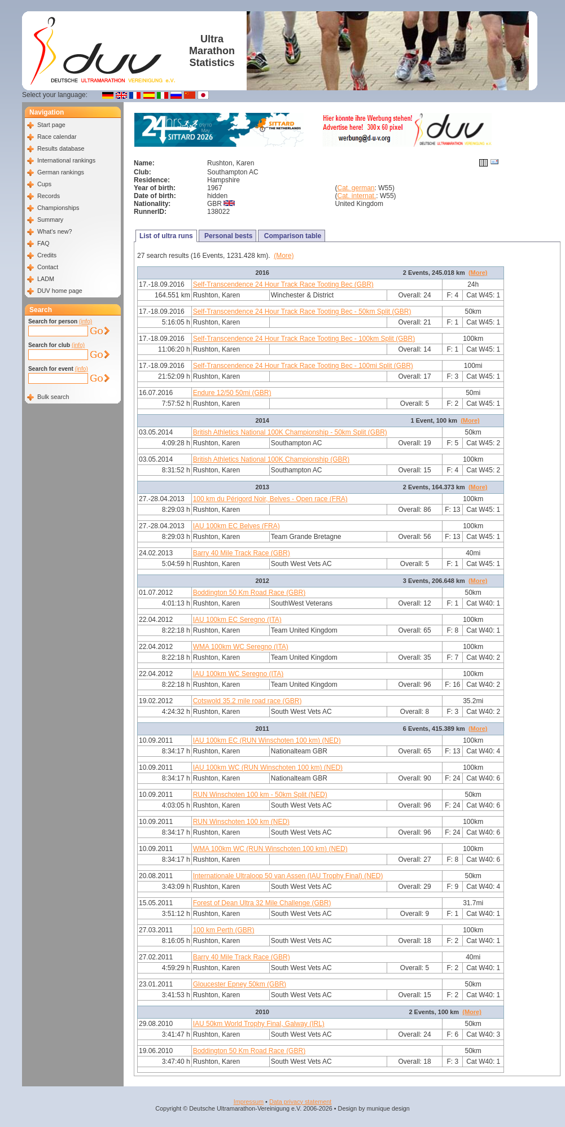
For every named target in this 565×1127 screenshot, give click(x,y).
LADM (45, 278)
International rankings (66, 160)
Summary (50, 219)
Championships (58, 207)
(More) (284, 256)
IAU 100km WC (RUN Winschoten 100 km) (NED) (268, 767)
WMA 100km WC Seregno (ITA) (240, 647)
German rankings (60, 172)
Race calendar (57, 136)
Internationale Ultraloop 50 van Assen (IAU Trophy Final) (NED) (288, 876)
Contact (47, 267)
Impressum (249, 1101)
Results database (60, 148)
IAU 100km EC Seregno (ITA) (237, 620)
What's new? (54, 231)
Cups (44, 184)
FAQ (43, 243)
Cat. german (356, 188)
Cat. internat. (357, 196)
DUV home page (59, 290)
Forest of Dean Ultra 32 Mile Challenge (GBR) (262, 903)
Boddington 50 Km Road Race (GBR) (249, 593)
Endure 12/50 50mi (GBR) (232, 393)
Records (48, 195)
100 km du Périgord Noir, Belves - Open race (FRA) (270, 499)
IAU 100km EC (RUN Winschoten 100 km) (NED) (267, 740)
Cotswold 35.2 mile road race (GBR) (247, 701)
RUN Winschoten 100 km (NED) (241, 822)
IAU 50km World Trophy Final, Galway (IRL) (259, 1024)
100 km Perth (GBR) (224, 930)
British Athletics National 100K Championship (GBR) (271, 459)
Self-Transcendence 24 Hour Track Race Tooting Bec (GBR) (283, 284)
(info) (85, 321)
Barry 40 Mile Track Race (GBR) (241, 553)
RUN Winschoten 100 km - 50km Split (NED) (260, 795)
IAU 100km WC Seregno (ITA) (238, 674)
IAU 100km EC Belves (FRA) (236, 526)
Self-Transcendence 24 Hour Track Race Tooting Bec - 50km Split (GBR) (302, 311)
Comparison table (291, 236)
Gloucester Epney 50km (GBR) (239, 984)
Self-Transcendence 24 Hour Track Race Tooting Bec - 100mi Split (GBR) (303, 366)
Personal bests (228, 236)
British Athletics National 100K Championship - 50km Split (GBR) (290, 432)
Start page (51, 124)
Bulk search (53, 396)
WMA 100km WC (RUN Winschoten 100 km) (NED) (270, 849)
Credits (46, 255)
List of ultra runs (166, 236)
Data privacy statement (300, 1101)
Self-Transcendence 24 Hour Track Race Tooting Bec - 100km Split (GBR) (304, 339)
